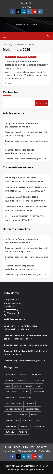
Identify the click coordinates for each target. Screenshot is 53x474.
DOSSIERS (42, 447)
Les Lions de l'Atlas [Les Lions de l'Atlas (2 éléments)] (14, 409)
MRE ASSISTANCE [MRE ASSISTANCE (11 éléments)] (12, 420)
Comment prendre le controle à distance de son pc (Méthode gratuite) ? (26, 134)
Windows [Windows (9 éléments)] (23, 432)
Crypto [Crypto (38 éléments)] (17, 386)
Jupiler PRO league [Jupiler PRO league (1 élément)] (14, 403)
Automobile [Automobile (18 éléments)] (36, 374)
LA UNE (7, 447)
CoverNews (24, 469)
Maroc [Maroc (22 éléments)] (9, 415)
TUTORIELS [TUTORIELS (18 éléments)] (10, 432)
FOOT (17, 447)
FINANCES (28, 447)
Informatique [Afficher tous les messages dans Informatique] (10, 57)
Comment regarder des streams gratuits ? (25, 158)
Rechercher (10, 92)
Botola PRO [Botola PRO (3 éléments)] (40, 380)
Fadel (9, 68)
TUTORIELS (9, 450)
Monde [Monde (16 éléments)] (34, 415)
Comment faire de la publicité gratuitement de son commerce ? (21, 151)
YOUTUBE (26, 7)
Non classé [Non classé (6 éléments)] (27, 420)
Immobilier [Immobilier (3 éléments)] (10, 397)
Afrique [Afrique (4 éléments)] (23, 374)
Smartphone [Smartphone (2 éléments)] (11, 426)
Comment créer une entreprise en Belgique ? (26, 143)
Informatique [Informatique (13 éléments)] (25, 397)
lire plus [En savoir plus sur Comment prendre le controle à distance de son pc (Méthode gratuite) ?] (8, 83)
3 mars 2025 (18, 68)
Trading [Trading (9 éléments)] (24, 426)
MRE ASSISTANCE (27, 450)
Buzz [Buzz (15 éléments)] (8, 386)
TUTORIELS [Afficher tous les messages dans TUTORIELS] (22, 57)
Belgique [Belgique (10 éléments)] (10, 380)
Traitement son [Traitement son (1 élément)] (39, 426)
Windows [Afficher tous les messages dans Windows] (32, 57)
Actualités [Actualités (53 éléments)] (11, 374)
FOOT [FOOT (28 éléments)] (39, 386)
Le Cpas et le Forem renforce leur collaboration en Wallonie (21, 125)
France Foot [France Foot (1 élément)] (38, 392)
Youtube (11, 313)
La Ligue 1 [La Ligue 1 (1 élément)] (30, 403)
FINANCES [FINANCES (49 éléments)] (29, 386)
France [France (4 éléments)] (26, 392)
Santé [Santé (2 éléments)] (39, 420)
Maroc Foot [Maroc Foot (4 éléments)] (21, 415)
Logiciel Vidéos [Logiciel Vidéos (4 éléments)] (32, 409)
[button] (5, 35)
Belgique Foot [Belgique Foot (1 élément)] (24, 380)
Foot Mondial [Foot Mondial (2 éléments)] (12, 392)
